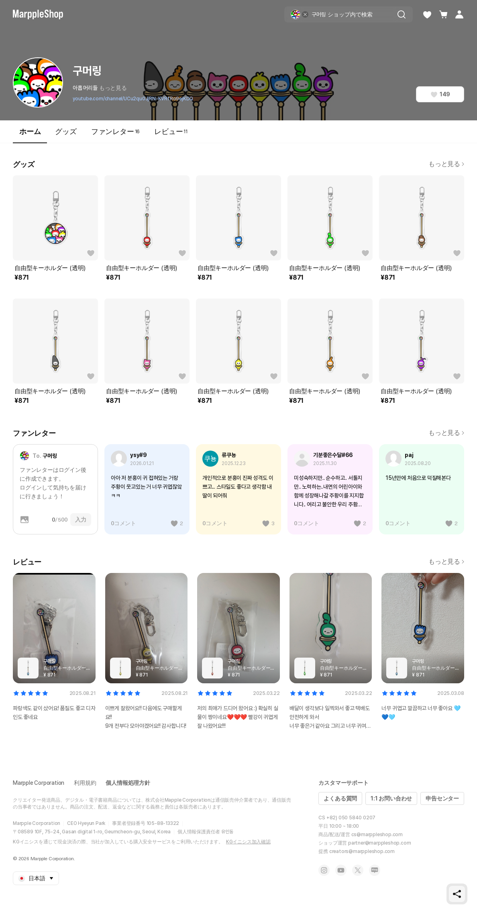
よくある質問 (340, 798)
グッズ (65, 131)
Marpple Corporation (38, 783)
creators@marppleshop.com (362, 851)
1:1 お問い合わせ (391, 798)
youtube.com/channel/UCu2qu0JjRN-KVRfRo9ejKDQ (133, 99)
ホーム (30, 135)
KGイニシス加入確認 (248, 842)
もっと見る (113, 88)
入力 (80, 519)
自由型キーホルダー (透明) (50, 268)
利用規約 (85, 783)
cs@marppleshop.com (377, 834)
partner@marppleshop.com (379, 843)
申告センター (442, 798)
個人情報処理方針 (128, 783)
